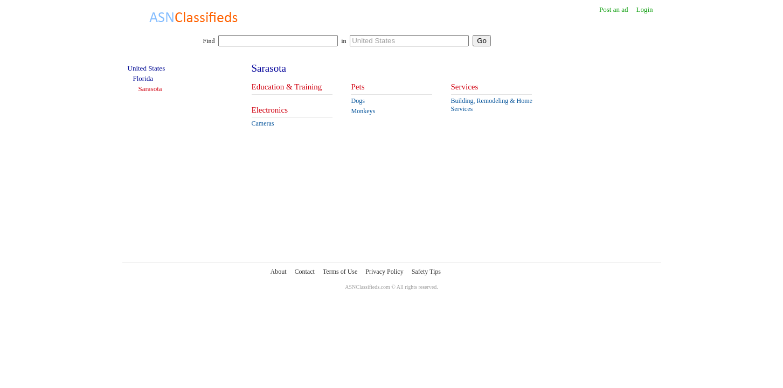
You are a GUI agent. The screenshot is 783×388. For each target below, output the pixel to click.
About (279, 271)
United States (146, 68)
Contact (305, 271)
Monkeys (363, 111)
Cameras (263, 123)
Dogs (357, 101)
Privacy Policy (384, 271)
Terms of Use (340, 271)
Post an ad (613, 9)
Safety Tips (426, 271)
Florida (143, 78)
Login (644, 9)
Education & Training (287, 86)
